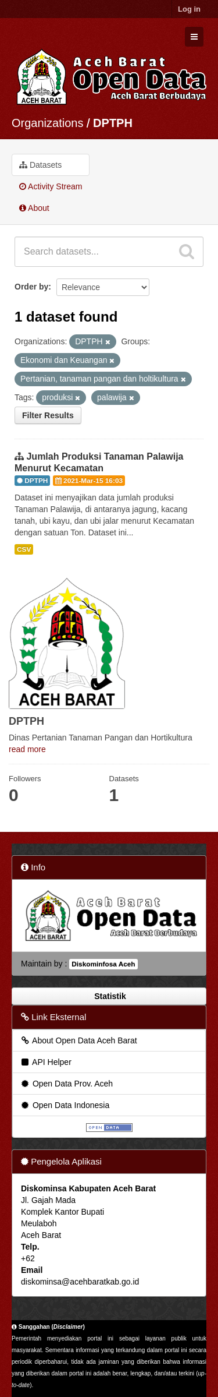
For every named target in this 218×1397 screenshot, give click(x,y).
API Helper (46, 1062)
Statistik (109, 996)
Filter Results (48, 415)
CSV (24, 549)
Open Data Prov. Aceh (66, 1083)
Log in (189, 9)
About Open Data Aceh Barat (78, 1040)
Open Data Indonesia (64, 1105)
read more (27, 749)
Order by (31, 286)
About (34, 208)
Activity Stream (50, 186)
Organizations (47, 123)
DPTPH (113, 123)
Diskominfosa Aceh (103, 964)
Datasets (40, 165)
